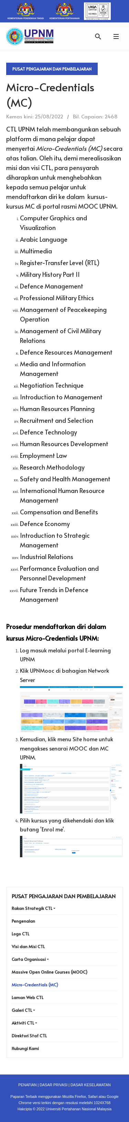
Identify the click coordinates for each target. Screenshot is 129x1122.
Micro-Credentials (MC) (35, 984)
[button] (116, 36)
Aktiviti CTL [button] (23, 1023)
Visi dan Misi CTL (28, 946)
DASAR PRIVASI (53, 1085)
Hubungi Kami (25, 1048)
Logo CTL (20, 933)
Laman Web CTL (27, 997)
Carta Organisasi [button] (29, 959)
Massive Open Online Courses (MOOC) (49, 972)
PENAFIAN (27, 1085)
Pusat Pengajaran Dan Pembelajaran (52, 69)
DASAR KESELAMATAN (91, 1085)
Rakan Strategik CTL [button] (32, 908)
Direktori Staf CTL (29, 1035)
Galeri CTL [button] (22, 1010)
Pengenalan (23, 921)
